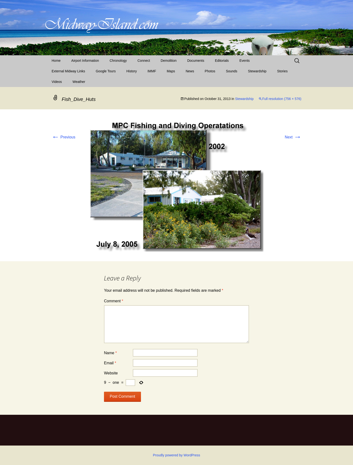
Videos (57, 82)
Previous (63, 137)
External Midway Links (68, 71)
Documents (195, 60)
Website (111, 373)
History (131, 71)
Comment (113, 301)
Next (293, 137)
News (190, 71)
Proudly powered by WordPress (176, 455)
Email (110, 363)
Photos (210, 71)
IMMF (151, 71)
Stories (282, 71)
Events (244, 60)
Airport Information (85, 60)
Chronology (118, 60)
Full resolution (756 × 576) (281, 99)
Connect (144, 60)
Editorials (222, 60)
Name (110, 353)
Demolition (168, 60)
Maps (171, 71)
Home (56, 60)
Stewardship (257, 71)
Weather (79, 82)
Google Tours (106, 71)
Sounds (231, 71)
